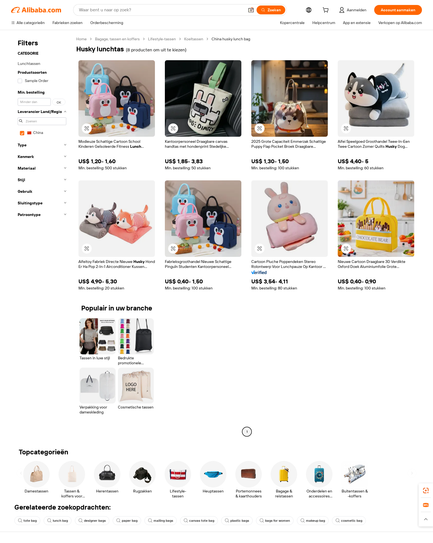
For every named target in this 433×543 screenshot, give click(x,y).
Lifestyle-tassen (162, 39)
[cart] (327, 11)
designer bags (92, 520)
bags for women (275, 520)
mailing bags (160, 520)
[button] (251, 10)
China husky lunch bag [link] (231, 39)
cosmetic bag (349, 520)
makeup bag (312, 520)
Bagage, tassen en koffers (117, 39)
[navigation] (42, 236)
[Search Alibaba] (161, 10)
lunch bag (57, 520)
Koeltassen (193, 39)
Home (81, 39)
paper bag (127, 520)
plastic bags (237, 520)
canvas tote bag (199, 520)
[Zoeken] (271, 10)
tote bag (27, 520)
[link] (426, 490)
